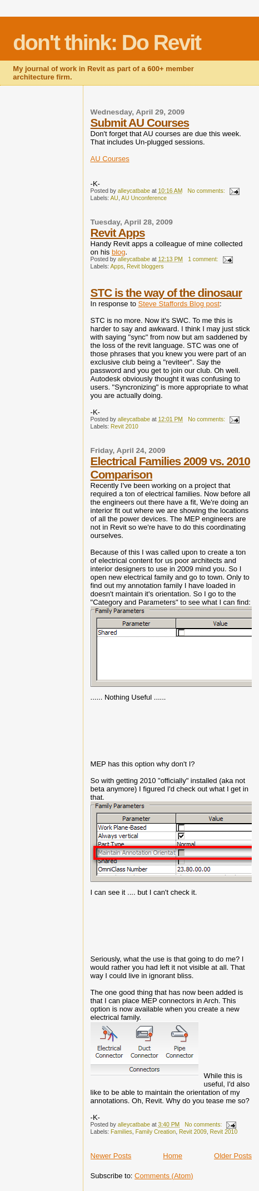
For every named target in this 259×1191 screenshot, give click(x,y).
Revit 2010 (124, 426)
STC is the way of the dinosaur (166, 292)
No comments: (207, 191)
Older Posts (233, 1156)
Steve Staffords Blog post (179, 304)
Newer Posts (111, 1156)
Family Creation (155, 1132)
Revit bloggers (145, 266)
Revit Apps (118, 232)
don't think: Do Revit (107, 42)
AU (114, 198)
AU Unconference (144, 198)
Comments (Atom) (164, 1176)
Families (121, 1132)
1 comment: (204, 259)
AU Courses (110, 159)
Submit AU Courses (140, 122)
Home (172, 1156)
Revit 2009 (193, 1132)
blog (119, 252)
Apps (116, 266)
